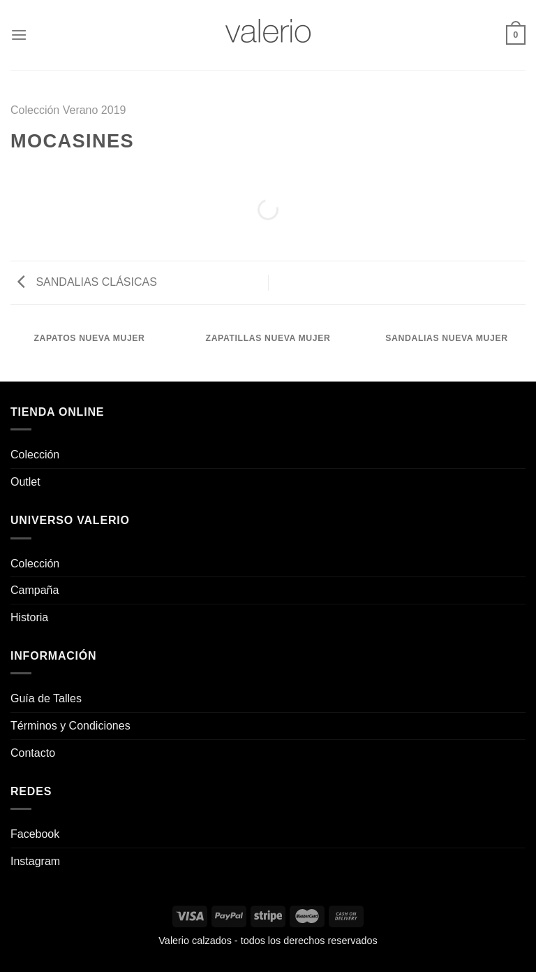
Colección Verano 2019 (68, 110)
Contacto (32, 753)
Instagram (35, 861)
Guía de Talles (46, 698)
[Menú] (18, 34)
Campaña (34, 590)
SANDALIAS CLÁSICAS (87, 282)
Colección (34, 454)
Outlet (25, 482)
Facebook (34, 834)
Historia (29, 617)
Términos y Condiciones (70, 726)
